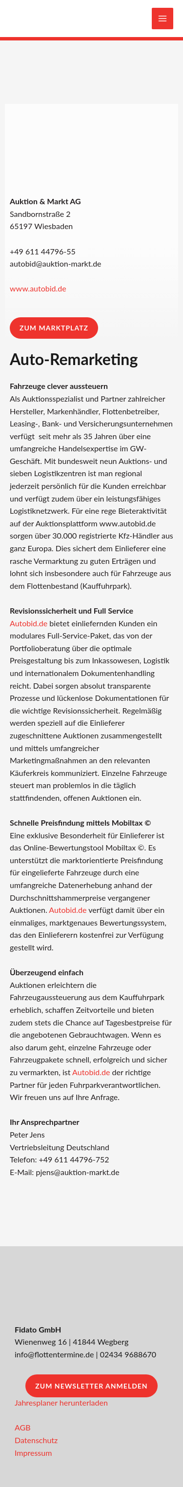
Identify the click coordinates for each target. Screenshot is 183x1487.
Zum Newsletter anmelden (91, 1386)
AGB (23, 1427)
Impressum (33, 1452)
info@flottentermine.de (54, 1354)
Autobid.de (28, 623)
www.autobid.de (38, 288)
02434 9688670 (128, 1354)
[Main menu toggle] (162, 18)
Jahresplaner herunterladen (61, 1402)
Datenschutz (36, 1440)
